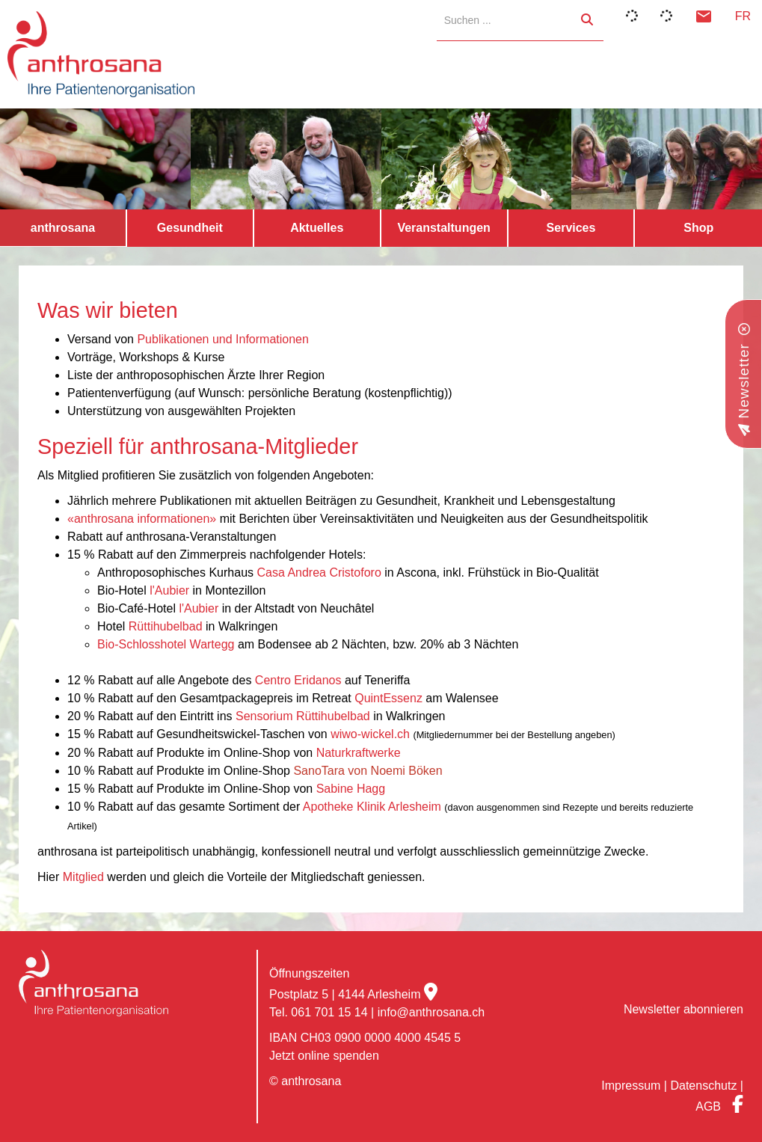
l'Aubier (169, 590)
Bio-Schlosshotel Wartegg (166, 644)
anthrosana (63, 227)
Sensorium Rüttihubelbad (303, 716)
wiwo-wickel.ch (372, 734)
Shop (698, 227)
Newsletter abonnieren (683, 1009)
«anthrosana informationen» (141, 518)
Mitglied (83, 877)
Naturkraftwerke (358, 752)
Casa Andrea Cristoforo (318, 572)
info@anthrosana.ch (431, 1012)
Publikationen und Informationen (223, 339)
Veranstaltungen (443, 227)
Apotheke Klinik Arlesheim (372, 806)
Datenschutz (703, 1085)
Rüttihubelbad (166, 626)
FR (743, 16)
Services (571, 227)
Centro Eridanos (298, 680)
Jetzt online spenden (324, 1055)
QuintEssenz (388, 698)
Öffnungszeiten (309, 973)
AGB (708, 1106)
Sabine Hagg (351, 788)
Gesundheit (190, 227)
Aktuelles (316, 227)
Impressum (630, 1085)
